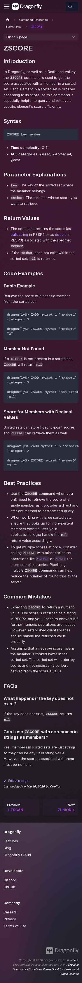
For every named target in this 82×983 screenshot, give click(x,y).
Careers (10, 912)
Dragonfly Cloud (17, 855)
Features (10, 841)
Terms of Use (14, 926)
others (74, 960)
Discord (9, 880)
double (60, 234)
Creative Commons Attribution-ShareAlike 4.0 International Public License (45, 969)
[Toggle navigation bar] (6, 6)
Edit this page (15, 780)
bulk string (19, 234)
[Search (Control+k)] (72, 6)
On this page (16, 37)
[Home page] (7, 19)
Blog (7, 848)
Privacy (9, 919)
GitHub (9, 887)
